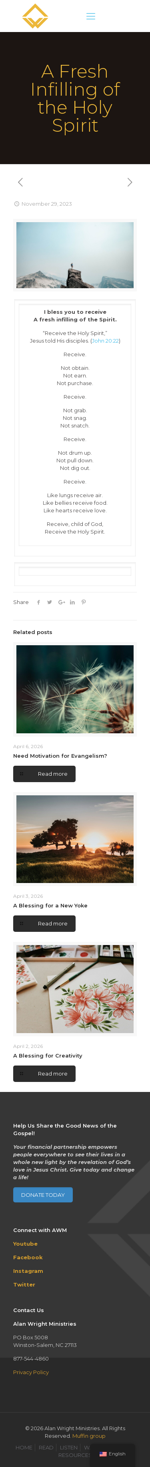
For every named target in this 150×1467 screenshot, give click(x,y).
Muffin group (89, 1436)
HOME (24, 1447)
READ (46, 1447)
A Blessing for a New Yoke (50, 905)
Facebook (28, 1257)
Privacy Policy (31, 1372)
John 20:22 (105, 340)
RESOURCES (75, 1455)
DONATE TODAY (43, 1195)
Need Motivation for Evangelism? (60, 756)
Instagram (28, 1271)
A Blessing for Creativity (47, 1055)
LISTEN (69, 1447)
